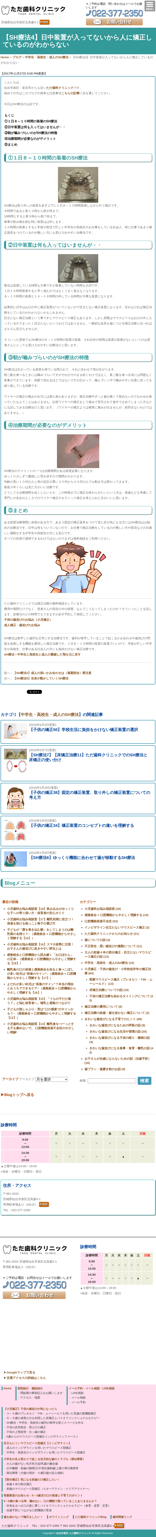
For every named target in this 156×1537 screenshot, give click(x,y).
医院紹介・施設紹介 (30, 1388)
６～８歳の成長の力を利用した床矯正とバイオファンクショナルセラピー (52, 1418)
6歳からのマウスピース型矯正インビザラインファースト (42, 1436)
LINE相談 (77, 1393)
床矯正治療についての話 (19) (109, 990)
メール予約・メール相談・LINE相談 (92, 1388)
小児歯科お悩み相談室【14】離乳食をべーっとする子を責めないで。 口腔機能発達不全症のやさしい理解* (40, 1028)
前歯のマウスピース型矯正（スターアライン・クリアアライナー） (48, 1488)
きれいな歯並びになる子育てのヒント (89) (113, 1019)
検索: (83, 1080)
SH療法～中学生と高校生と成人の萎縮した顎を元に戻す (42, 654)
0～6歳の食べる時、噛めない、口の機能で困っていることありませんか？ (50, 1501)
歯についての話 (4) (97, 940)
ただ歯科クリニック (59, 87)
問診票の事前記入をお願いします (41, 1393)
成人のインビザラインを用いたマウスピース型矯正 (38, 1447)
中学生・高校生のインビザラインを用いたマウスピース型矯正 (45, 1452)
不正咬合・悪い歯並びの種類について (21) (113, 946)
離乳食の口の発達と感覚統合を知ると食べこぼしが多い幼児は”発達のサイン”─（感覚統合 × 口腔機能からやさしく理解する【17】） (41, 974)
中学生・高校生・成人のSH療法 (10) (109, 962)
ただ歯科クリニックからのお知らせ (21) (112, 933)
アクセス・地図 (30, 1397)
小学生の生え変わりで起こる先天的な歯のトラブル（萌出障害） (44, 1459)
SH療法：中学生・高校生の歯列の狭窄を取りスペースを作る (45, 1422)
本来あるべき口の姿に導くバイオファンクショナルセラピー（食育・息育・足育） (58, 1505)
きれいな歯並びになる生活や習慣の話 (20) (118, 1031)
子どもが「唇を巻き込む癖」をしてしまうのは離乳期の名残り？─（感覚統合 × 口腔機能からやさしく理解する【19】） (41, 934)
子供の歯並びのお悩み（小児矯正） (28, 619)
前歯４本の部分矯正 (19, 1484)
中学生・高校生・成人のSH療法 (50, 714)
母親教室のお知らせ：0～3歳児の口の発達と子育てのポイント (43, 1495)
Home (7, 1388)
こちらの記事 (70, 93)
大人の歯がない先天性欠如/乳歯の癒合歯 (32, 1463)
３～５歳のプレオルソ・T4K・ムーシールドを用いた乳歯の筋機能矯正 (51, 1413)
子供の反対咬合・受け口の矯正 (26, 1427)
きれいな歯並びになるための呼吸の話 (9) (117, 1025)
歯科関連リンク (122, 1517)
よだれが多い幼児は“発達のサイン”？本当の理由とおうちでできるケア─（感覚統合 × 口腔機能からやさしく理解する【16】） (41, 988)
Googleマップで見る (21, 1372)
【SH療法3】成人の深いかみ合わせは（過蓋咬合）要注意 (52, 673)
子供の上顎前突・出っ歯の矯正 (26, 1432)
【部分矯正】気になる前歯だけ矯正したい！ (32, 1479)
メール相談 (78, 1397)
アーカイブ (26, 1079)
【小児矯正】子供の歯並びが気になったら (30, 1408)
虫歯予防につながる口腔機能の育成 (29, 1510)
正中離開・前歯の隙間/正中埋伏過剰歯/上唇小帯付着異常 (42, 1468)
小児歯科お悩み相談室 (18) (103, 908)
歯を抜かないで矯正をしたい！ (23, 1517)
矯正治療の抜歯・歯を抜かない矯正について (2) (117, 1012)
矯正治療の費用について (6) (103, 1006)
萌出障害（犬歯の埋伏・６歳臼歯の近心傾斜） (36, 1473)
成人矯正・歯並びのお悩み (22, 625)
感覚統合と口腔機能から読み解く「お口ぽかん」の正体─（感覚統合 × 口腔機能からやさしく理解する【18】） (41, 959)
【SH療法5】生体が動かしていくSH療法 (40, 678)
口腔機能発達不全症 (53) (101, 921)
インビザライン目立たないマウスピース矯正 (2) (117, 927)
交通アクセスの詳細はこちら (26, 1378)
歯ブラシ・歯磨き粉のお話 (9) (105, 1069)
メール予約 (78, 1402)
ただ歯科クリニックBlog (90, 1517)
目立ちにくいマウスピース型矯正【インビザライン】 (37, 1443)
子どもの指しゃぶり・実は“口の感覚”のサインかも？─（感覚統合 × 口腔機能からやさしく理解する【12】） (41, 1013)
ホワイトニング (59, 1517)
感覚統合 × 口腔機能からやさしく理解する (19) (117, 915)
